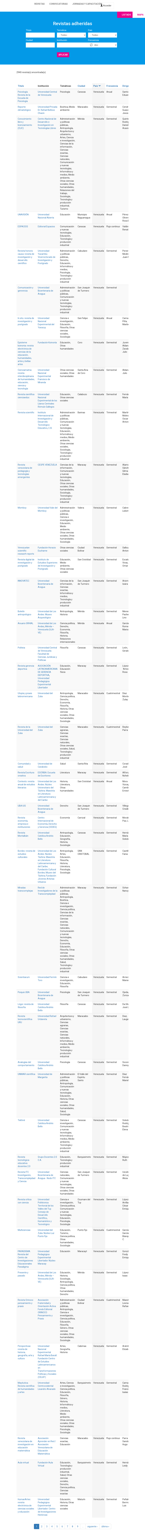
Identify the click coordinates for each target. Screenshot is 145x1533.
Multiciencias (24, 1230)
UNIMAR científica (26, 1074)
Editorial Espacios (46, 226)
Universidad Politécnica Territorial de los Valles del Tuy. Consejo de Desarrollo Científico (46, 1208)
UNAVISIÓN (23, 214)
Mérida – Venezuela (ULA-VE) (46, 629)
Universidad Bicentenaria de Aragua (45, 290)
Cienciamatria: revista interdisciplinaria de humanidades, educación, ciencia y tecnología (26, 379)
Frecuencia (93, 40)
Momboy (22, 508)
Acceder (106, 5)
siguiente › (92, 1526)
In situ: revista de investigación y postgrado (26, 321)
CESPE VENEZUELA (47, 465)
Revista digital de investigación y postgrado (26, 562)
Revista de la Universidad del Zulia (25, 730)
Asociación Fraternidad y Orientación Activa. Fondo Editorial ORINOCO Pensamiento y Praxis (47, 1309)
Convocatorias (58, 4)
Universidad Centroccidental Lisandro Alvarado (47, 1386)
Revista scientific (26, 412)
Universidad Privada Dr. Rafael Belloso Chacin (47, 110)
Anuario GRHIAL (25, 623)
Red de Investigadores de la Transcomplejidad (47, 890)
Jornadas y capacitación (87, 4)
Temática (61, 30)
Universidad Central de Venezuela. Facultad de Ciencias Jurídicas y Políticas (47, 653)
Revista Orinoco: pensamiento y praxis (26, 1303)
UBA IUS (22, 806)
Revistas (39, 4)
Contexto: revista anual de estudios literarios (26, 784)
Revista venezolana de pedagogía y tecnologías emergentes (25, 471)
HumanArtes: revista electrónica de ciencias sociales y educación (26, 1505)
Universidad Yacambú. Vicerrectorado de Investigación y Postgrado (46, 257)
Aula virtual (23, 1462)
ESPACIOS (23, 226)
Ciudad (29, 40)
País (90, 30)
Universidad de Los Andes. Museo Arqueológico (47, 614)
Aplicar (63, 55)
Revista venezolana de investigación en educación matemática (26, 1444)
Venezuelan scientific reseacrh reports (26, 550)
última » (105, 1526)
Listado (126, 14)
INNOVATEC (23, 581)
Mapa (140, 14)
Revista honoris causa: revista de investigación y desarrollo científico (26, 257)
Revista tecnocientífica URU (25, 1019)
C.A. (50, 428)
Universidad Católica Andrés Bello (45, 835)
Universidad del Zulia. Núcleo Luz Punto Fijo (46, 1233)
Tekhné (21, 1120)
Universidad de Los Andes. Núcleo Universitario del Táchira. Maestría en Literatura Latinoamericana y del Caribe (47, 790)
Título (28, 30)
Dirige (125, 86)
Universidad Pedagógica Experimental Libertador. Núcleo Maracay (46, 1257)
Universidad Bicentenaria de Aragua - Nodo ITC (47, 1175)
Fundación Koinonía (47, 342)
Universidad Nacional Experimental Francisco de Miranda (44, 376)
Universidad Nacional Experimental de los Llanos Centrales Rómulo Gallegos (47, 400)
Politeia (21, 647)
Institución (62, 40)
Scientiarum (24, 977)
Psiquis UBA (24, 992)
